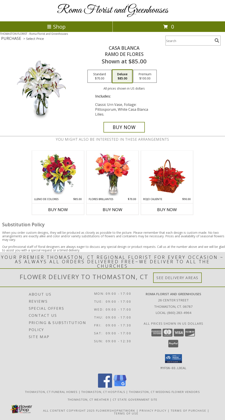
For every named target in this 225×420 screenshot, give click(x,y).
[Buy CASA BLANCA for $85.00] (124, 127)
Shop (56, 26)
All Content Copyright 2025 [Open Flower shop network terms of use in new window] (69, 410)
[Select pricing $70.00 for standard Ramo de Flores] (99, 76)
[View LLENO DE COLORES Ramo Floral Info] (58, 174)
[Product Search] (189, 40)
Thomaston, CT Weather (88, 399)
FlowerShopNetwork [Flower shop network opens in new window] (115, 410)
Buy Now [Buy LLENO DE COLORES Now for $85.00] (58, 209)
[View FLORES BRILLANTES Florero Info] (112, 174)
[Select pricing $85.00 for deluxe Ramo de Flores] (122, 76)
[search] (216, 40)
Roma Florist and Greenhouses (112, 10)
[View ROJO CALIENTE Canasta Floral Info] (167, 174)
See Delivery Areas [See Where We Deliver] (177, 277)
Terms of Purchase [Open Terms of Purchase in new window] (188, 410)
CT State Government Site (135, 399)
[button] (173, 358)
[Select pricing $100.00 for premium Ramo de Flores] (144, 76)
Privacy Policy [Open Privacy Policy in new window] (153, 410)
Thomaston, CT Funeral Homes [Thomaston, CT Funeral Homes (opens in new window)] (51, 392)
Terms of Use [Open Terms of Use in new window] (126, 413)
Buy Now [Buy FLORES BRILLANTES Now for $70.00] (112, 209)
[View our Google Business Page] (120, 386)
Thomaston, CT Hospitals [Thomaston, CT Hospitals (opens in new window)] (103, 392)
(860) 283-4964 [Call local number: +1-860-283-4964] (179, 312)
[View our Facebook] (105, 386)
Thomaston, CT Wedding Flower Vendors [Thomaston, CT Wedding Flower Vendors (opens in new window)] (164, 392)
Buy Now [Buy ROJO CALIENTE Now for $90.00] (167, 209)
